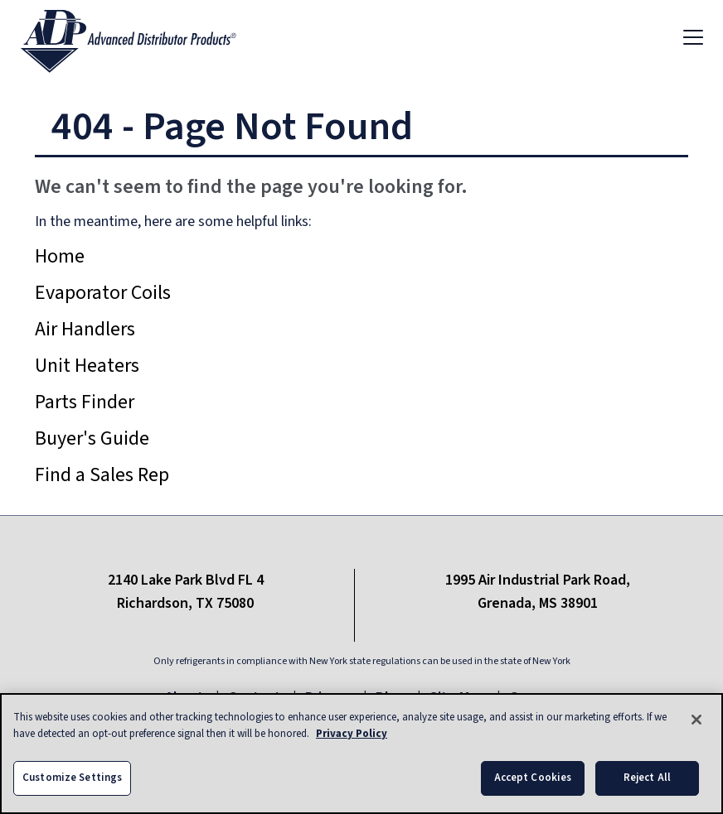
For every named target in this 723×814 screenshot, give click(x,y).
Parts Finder (84, 402)
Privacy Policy (351, 734)
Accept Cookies (533, 778)
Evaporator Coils (103, 292)
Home (60, 256)
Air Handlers (85, 329)
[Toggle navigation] (693, 36)
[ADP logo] (142, 36)
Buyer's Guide (92, 438)
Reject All (647, 778)
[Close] (696, 720)
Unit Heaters (87, 365)
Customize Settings (72, 778)
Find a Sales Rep (102, 474)
